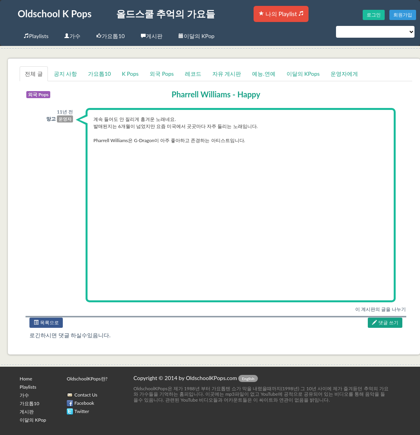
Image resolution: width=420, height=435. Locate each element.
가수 (72, 36)
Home (26, 379)
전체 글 (34, 73)
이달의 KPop (196, 36)
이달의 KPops (303, 73)
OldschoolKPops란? (87, 379)
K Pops (130, 73)
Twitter (82, 411)
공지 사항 (65, 73)
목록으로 (46, 322)
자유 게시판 (226, 73)
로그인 (374, 15)
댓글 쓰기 (385, 322)
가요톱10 (110, 36)
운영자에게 (344, 73)
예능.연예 (263, 73)
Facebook (84, 403)
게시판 (152, 36)
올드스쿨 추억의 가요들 (165, 13)
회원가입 (402, 15)
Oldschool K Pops (54, 13)
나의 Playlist (281, 13)
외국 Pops (161, 73)
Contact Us (86, 395)
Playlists (36, 36)
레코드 (193, 73)
